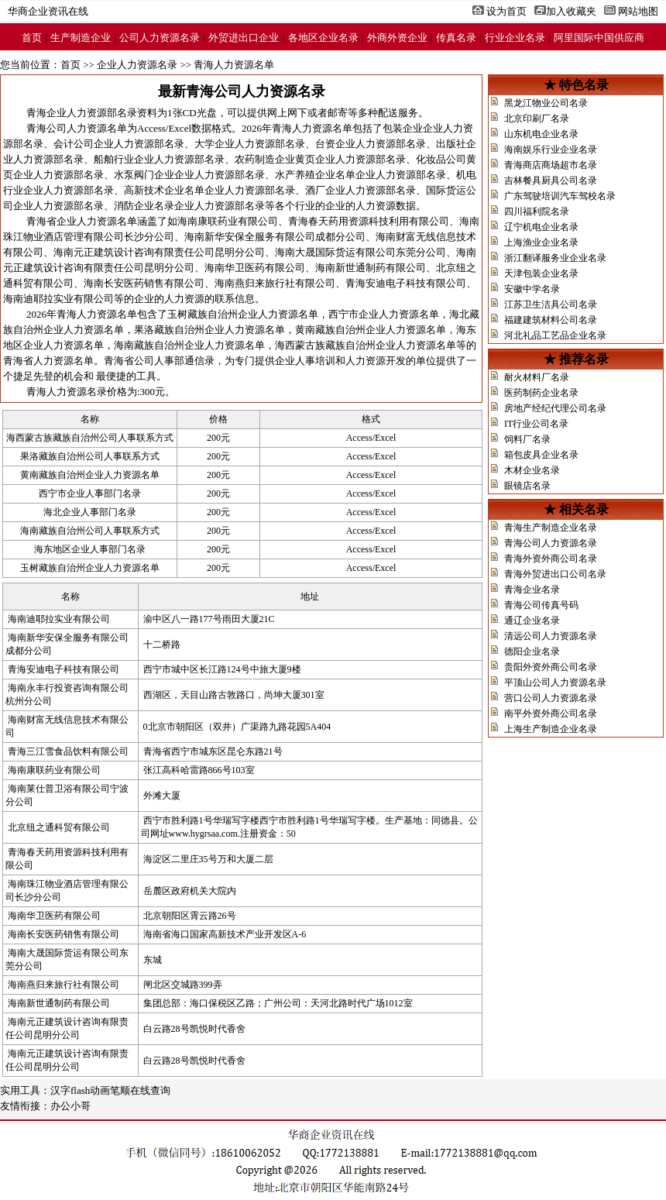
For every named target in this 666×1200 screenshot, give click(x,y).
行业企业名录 (515, 37)
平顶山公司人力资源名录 (555, 682)
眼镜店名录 (527, 485)
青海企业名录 (532, 589)
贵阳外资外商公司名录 (550, 667)
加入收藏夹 (571, 11)
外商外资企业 (397, 37)
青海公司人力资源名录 (550, 543)
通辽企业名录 (532, 620)
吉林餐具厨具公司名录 (550, 180)
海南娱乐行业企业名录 (550, 149)
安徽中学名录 (532, 289)
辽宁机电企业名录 (541, 227)
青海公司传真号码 (541, 605)
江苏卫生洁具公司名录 (550, 304)
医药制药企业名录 (541, 392)
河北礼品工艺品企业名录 (555, 335)
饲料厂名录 (527, 439)
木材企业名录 (532, 470)
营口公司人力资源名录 (550, 698)
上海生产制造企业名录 (550, 729)
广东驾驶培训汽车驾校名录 (560, 196)
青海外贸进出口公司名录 (555, 574)
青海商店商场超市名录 (550, 165)
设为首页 (506, 11)
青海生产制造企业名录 (550, 527)
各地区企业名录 (323, 37)
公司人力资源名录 (159, 37)
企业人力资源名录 (137, 64)
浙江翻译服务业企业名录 (555, 258)
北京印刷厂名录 (536, 118)
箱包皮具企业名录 (541, 454)
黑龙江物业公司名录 (546, 103)
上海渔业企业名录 (541, 242)
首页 (32, 37)
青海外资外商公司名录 (550, 558)
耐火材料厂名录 (536, 377)
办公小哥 (70, 1106)
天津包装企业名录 (541, 273)
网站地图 (638, 11)
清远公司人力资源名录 (550, 636)
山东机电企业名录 (541, 134)
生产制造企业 (80, 37)
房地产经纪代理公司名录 (555, 408)
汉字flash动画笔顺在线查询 (110, 1090)
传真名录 (456, 37)
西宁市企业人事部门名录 (90, 493)
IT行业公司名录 (536, 423)
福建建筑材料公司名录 (550, 320)
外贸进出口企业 (243, 37)
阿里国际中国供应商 (599, 37)
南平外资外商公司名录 (550, 713)
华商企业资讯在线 (48, 11)
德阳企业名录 (532, 651)
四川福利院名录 (536, 211)
